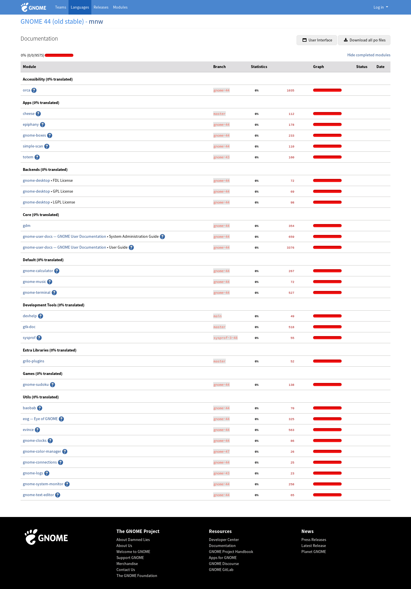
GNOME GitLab (221, 569)
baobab (30, 407)
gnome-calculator (38, 270)
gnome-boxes (35, 135)
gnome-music (35, 281)
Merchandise (127, 563)
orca (27, 90)
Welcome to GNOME (133, 551)
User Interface (317, 40)
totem (28, 156)
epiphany (31, 124)
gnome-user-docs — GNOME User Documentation (65, 236)
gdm (27, 225)
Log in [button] (379, 7)
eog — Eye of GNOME (41, 418)
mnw (96, 21)
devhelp (30, 315)
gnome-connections (40, 462)
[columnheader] (116, 66)
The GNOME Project (138, 531)
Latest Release (313, 545)
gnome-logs (33, 473)
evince (29, 429)
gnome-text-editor (39, 494)
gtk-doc (29, 326)
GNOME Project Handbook (231, 551)
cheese (29, 113)
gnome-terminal (37, 292)
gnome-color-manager (42, 451)
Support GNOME (130, 557)
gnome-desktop (37, 180)
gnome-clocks (35, 440)
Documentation (222, 545)
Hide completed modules (368, 54)
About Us (124, 545)
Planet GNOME (313, 551)
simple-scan (33, 146)
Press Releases (313, 539)
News (307, 531)
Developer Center (224, 539)
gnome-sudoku (36, 384)
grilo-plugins (33, 361)
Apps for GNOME (223, 557)
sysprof (29, 337)
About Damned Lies (133, 539)
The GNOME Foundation (136, 575)
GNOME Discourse (224, 563)
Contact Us (125, 569)
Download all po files (365, 40)
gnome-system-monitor (43, 483)
